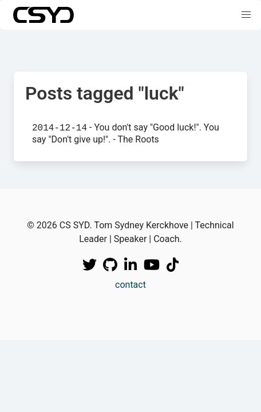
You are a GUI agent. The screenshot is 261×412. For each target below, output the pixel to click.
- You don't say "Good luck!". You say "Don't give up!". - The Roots (125, 133)
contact (130, 284)
